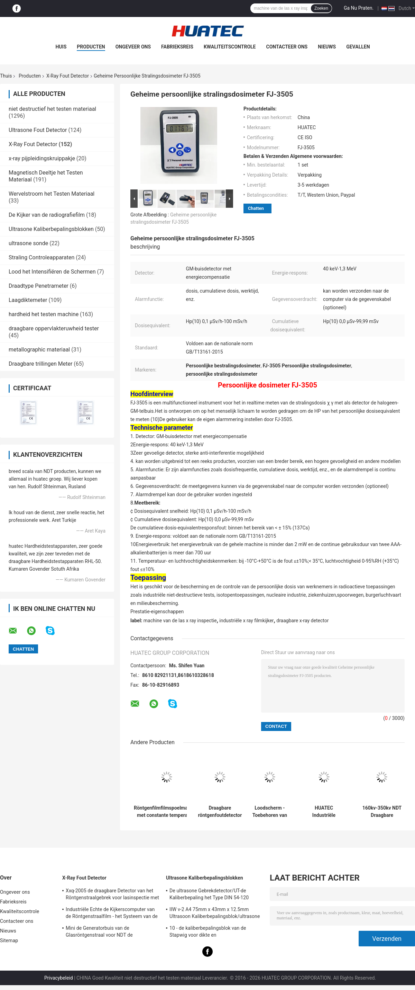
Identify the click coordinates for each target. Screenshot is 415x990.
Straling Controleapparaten (41, 257)
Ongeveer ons (133, 47)
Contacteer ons (287, 47)
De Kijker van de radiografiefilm (47, 215)
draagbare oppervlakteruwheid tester (54, 328)
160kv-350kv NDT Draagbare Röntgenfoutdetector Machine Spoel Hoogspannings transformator (382, 811)
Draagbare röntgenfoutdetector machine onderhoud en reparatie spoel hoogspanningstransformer (220, 811)
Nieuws (327, 47)
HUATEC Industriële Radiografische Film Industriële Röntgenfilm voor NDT (324, 811)
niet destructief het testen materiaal (52, 109)
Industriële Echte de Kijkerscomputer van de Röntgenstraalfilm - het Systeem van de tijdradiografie (112, 914)
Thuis (6, 76)
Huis (60, 47)
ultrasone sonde (28, 243)
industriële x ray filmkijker (246, 620)
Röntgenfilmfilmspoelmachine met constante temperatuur (167, 811)
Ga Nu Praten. (359, 8)
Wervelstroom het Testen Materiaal (51, 193)
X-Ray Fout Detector (67, 76)
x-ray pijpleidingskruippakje (42, 158)
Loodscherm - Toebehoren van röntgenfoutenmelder (270, 811)
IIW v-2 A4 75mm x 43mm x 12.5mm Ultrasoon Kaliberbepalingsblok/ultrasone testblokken (214, 914)
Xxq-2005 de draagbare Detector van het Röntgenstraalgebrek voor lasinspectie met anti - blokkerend (112, 895)
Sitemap (9, 940)
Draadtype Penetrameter (38, 286)
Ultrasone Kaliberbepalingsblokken (51, 229)
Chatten (256, 208)
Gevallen (358, 47)
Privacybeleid (58, 978)
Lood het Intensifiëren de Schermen (52, 271)
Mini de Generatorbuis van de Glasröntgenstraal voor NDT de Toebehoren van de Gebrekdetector (104, 932)
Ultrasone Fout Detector (38, 130)
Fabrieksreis (177, 47)
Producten (91, 47)
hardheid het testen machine (44, 314)
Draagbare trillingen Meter (40, 363)
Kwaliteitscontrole (230, 47)
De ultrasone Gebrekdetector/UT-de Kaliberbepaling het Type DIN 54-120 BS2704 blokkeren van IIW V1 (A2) (209, 895)
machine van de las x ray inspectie (180, 620)
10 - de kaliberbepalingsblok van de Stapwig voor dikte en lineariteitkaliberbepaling (207, 932)
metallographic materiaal (39, 349)
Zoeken (321, 8)
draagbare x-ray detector (302, 620)
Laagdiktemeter (28, 300)
